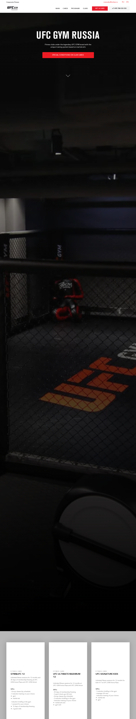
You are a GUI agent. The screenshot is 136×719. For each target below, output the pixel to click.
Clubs (85, 8)
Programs (75, 8)
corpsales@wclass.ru (110, 2)
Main (58, 8)
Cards (65, 8)
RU (123, 2)
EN (127, 2)
